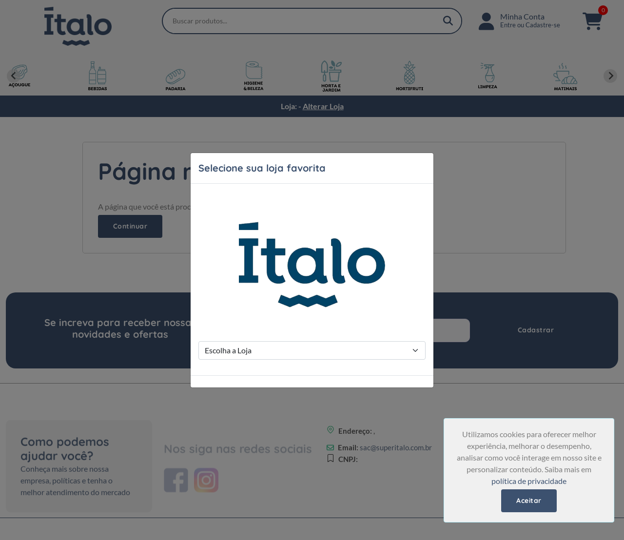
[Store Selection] (312, 350)
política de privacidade (528, 480)
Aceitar (529, 500)
